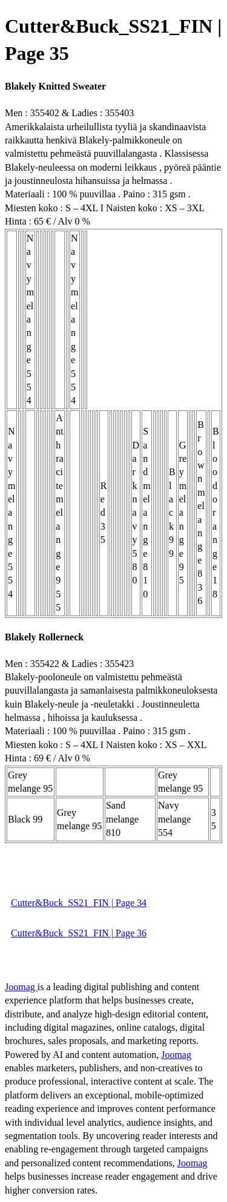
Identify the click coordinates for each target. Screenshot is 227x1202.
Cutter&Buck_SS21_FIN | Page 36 (78, 933)
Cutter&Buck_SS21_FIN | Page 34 (78, 903)
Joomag (21, 987)
